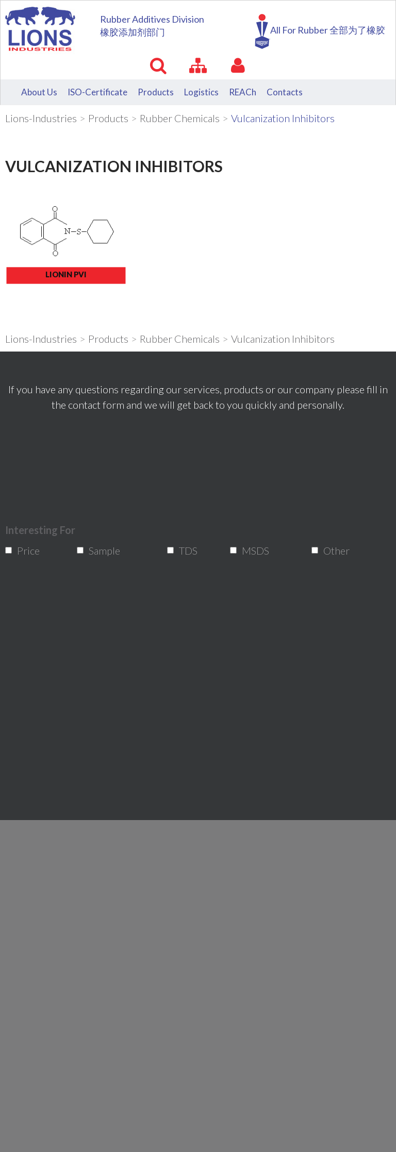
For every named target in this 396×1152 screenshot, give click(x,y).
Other (330, 550)
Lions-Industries (41, 118)
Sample (97, 550)
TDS (184, 550)
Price (23, 550)
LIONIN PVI (66, 274)
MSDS (249, 550)
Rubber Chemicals (180, 118)
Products (108, 118)
